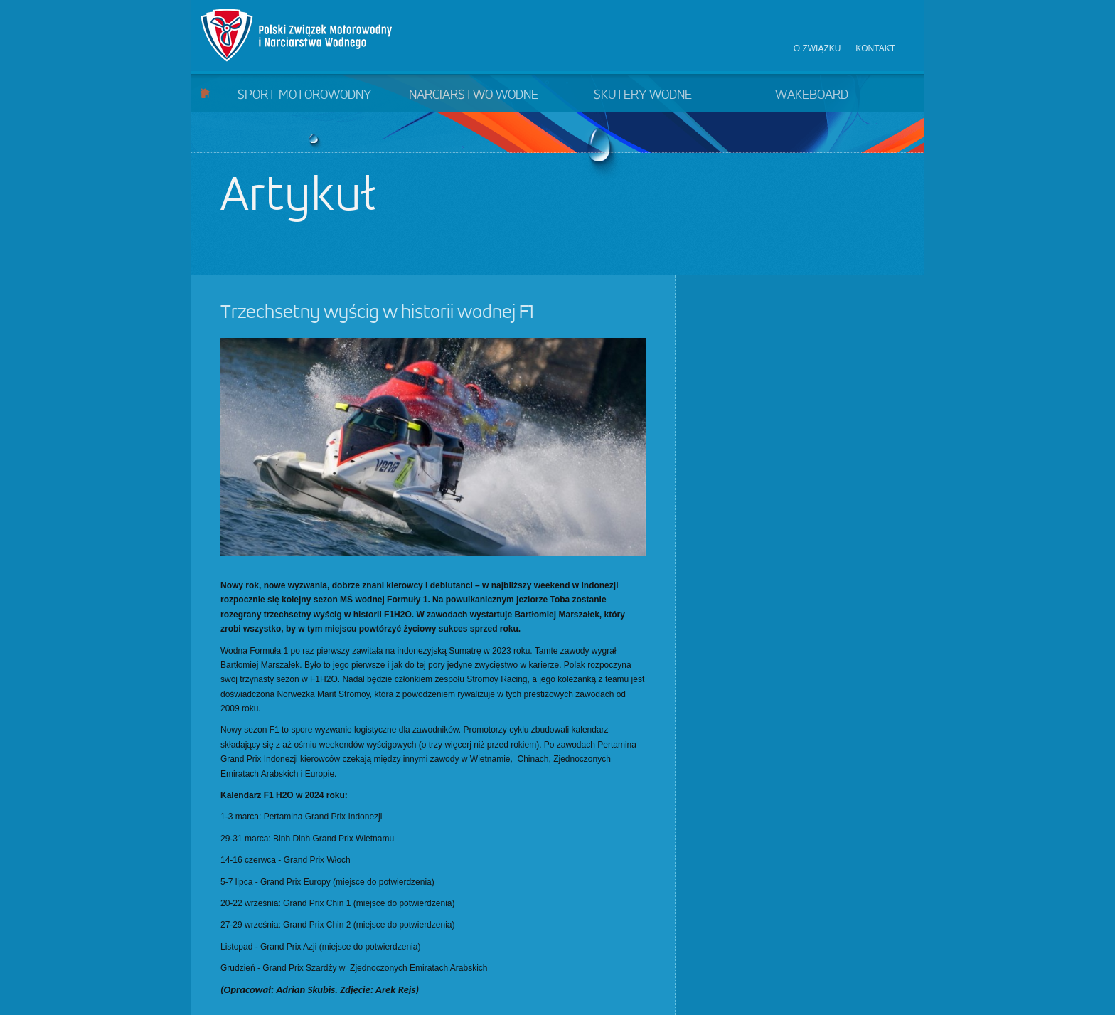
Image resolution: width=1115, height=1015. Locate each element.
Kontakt (875, 48)
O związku (817, 48)
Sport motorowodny (304, 95)
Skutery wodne (643, 95)
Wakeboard (811, 95)
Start (205, 93)
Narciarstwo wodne (473, 95)
